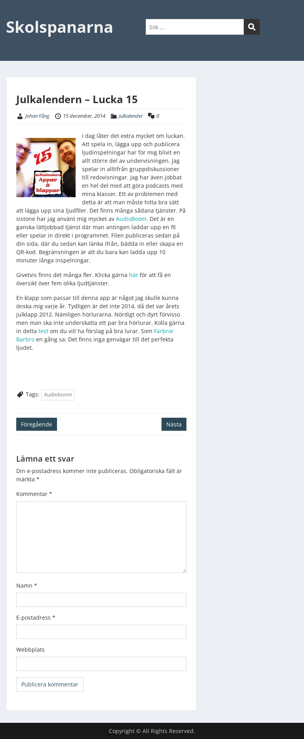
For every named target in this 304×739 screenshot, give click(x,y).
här (132, 275)
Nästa (174, 424)
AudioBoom (131, 218)
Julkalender (131, 115)
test (42, 331)
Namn (26, 585)
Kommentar (34, 494)
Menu (14, 13)
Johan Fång (37, 115)
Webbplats (30, 649)
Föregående (36, 424)
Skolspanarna (59, 27)
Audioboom (58, 394)
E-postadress (35, 617)
